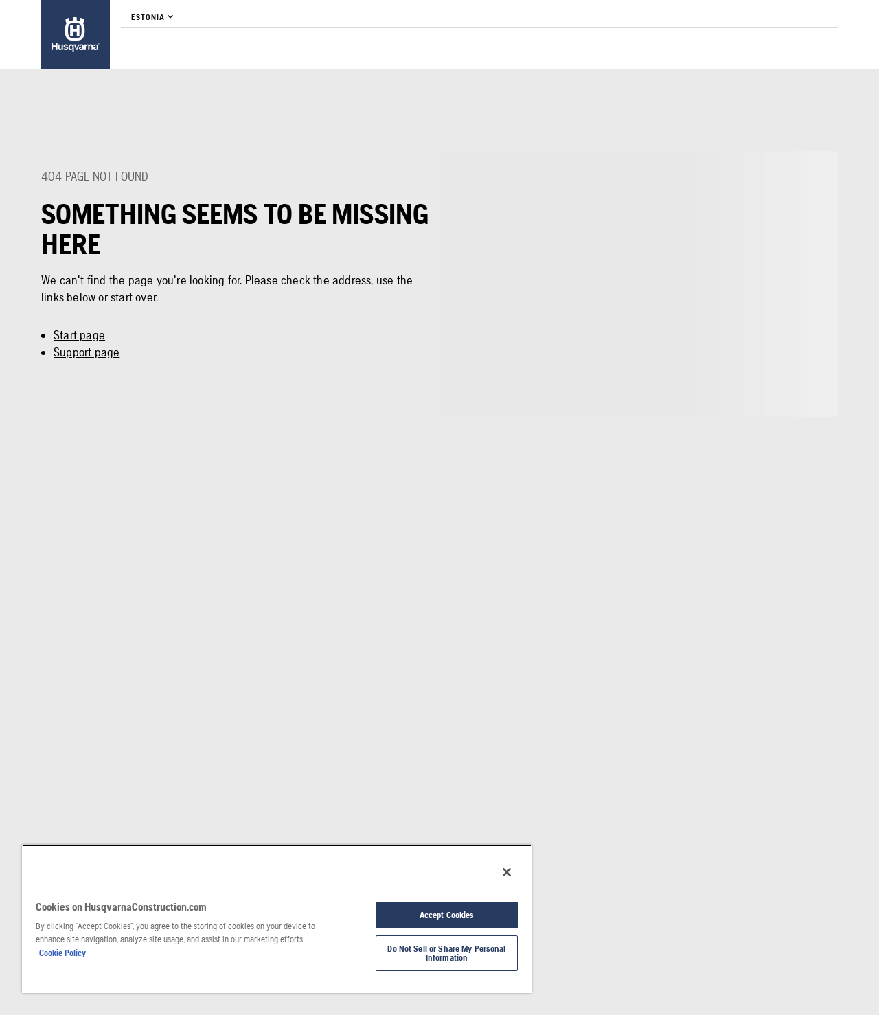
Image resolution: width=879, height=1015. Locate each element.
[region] (277, 919)
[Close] (507, 872)
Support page (86, 352)
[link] (76, 34)
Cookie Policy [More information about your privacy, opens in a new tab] (62, 953)
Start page (79, 335)
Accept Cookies (447, 915)
